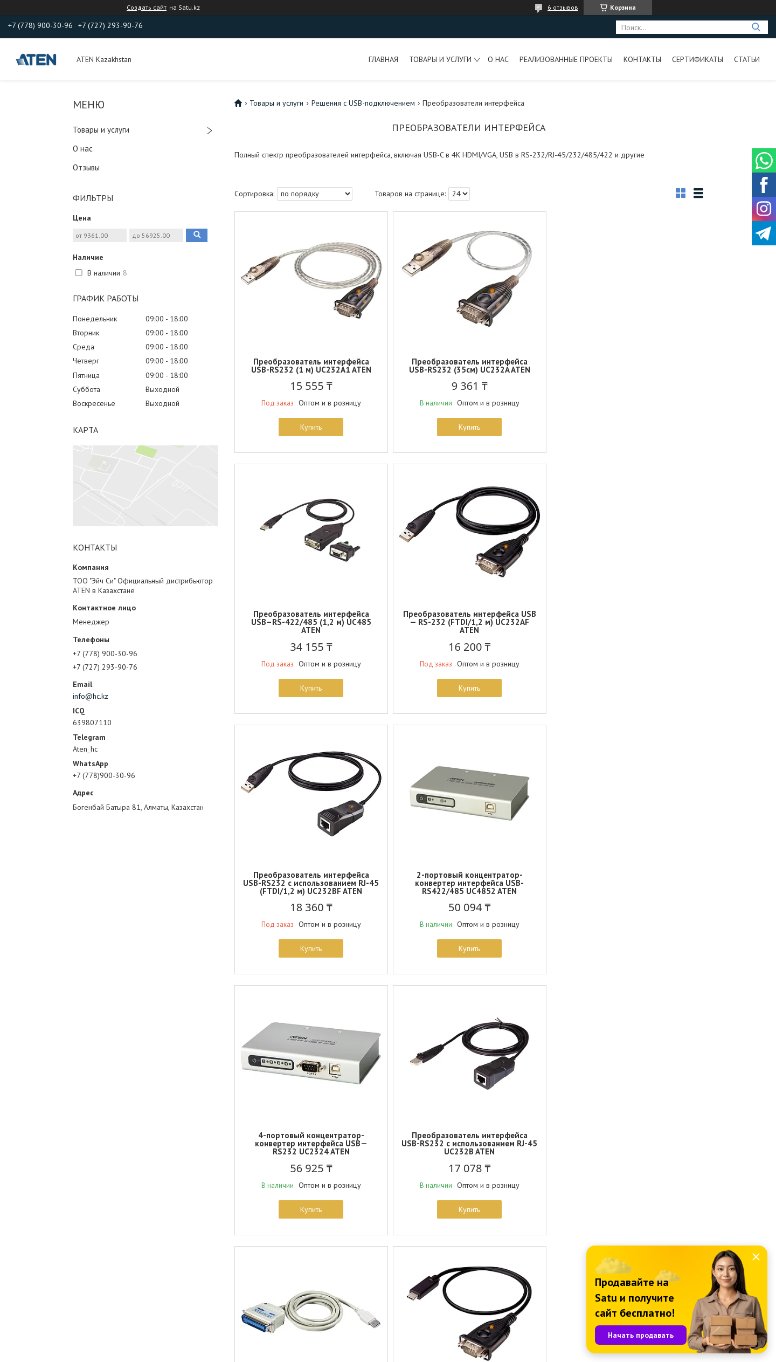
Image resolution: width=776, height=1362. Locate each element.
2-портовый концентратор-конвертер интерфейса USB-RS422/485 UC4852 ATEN (626, 630)
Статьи (747, 59)
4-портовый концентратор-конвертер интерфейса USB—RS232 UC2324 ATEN (311, 891)
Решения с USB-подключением (363, 103)
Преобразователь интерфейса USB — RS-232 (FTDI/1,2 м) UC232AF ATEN (311, 630)
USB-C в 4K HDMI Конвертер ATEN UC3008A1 (468, 1147)
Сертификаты (697, 59)
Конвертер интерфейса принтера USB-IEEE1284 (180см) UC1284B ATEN (626, 891)
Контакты (642, 59)
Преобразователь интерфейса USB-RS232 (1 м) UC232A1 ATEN (311, 365)
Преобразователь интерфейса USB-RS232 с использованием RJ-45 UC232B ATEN (469, 891)
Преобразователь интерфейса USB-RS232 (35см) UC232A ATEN (468, 365)
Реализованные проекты (566, 59)
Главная (383, 59)
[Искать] (756, 27)
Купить (311, 427)
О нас (498, 59)
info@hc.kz (90, 696)
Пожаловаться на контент (484, 1351)
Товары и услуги (440, 59)
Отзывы (86, 167)
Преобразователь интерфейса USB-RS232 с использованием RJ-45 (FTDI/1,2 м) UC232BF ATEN (469, 630)
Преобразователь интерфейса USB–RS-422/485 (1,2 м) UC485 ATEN (626, 369)
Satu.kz (435, 1342)
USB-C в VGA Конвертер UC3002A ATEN (626, 1147)
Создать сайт (147, 7)
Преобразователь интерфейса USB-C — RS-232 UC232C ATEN (311, 1147)
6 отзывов (563, 7)
